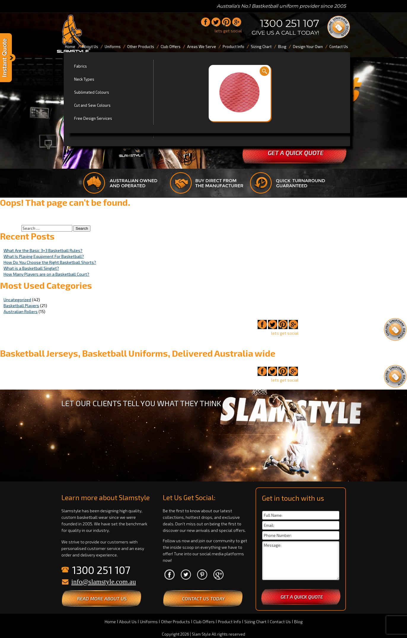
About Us (128, 621)
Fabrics (80, 66)
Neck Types (84, 79)
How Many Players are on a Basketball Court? (46, 274)
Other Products (175, 621)
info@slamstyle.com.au (103, 582)
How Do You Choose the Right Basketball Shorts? (50, 262)
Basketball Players (21, 305)
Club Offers (204, 621)
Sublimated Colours (91, 92)
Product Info (229, 621)
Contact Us (280, 621)
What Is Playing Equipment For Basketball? (44, 256)
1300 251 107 (289, 23)
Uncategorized (17, 299)
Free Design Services (93, 118)
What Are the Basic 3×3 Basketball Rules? (43, 250)
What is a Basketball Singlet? (31, 268)
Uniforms (149, 621)
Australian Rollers (21, 311)
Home (110, 621)
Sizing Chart (255, 621)
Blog (298, 621)
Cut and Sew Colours (92, 105)
